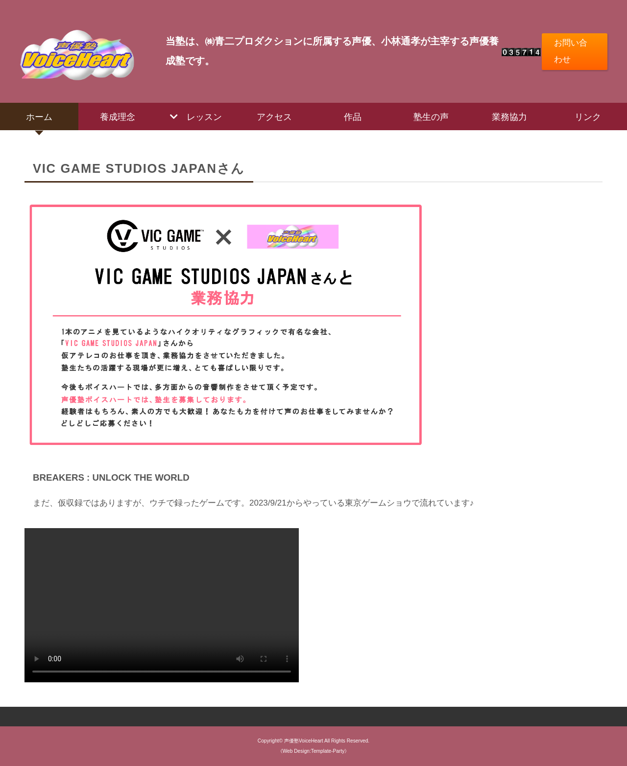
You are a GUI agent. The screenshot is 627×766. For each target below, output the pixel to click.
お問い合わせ (570, 51)
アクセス (274, 116)
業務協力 (509, 116)
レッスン (204, 116)
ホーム (39, 116)
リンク (588, 116)
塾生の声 (431, 116)
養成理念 (117, 116)
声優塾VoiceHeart (303, 740)
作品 (353, 116)
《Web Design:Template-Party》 (314, 751)
